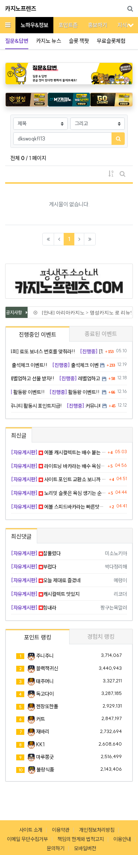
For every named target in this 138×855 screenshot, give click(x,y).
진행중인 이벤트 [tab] (37, 334)
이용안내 (122, 839)
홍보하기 (97, 24)
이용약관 (61, 830)
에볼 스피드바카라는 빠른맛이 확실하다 (59, 506)
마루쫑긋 (45, 757)
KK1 (40, 744)
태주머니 (45, 681)
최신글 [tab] (18, 435)
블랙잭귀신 (47, 668)
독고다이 (45, 694)
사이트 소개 (30, 830)
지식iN (124, 24)
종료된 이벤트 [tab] (101, 333)
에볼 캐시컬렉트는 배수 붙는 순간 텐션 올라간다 (58, 452)
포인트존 (68, 24)
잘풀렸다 (36, 553)
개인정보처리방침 (96, 830)
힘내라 (33, 607)
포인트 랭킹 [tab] (37, 637)
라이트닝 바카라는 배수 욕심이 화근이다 (58, 466)
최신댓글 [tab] (21, 536)
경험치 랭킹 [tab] (100, 636)
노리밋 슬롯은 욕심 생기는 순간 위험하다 (58, 493)
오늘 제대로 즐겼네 (46, 580)
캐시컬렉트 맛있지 (45, 594)
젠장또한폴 (47, 706)
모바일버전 (85, 848)
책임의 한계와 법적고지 (80, 839)
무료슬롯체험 (111, 40)
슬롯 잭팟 (79, 40)
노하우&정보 (34, 24)
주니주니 (45, 655)
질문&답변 (16, 40)
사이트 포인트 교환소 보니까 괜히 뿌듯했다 (59, 479)
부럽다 (33, 566)
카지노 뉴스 (48, 40)
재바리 (42, 731)
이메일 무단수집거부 (27, 839)
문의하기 (55, 848)
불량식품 (45, 769)
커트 (40, 719)
